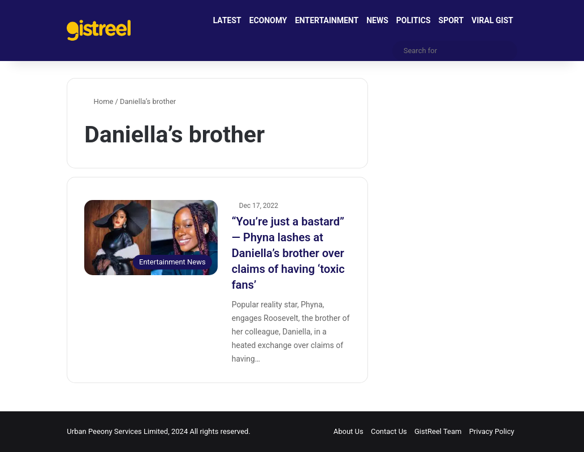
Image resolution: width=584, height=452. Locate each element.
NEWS (377, 20)
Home (98, 101)
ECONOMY (268, 20)
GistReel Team (437, 431)
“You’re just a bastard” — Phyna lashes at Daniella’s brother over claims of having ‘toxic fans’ (288, 253)
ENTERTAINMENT (326, 20)
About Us (349, 431)
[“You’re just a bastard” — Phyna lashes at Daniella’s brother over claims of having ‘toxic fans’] (150, 237)
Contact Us (389, 431)
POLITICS (413, 20)
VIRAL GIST (492, 20)
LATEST (227, 20)
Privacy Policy (491, 431)
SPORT (451, 20)
